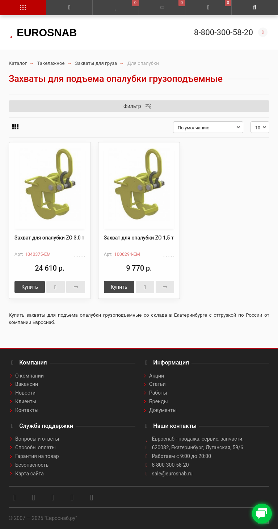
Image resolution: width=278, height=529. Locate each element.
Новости (25, 393)
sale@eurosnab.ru (172, 473)
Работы (158, 393)
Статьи (157, 384)
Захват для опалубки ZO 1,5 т (139, 238)
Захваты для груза (96, 63)
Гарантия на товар (37, 456)
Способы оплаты (35, 447)
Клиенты (25, 401)
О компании (29, 376)
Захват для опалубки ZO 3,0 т (49, 238)
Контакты (26, 410)
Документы (163, 410)
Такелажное (51, 63)
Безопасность (32, 465)
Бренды (158, 401)
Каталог (18, 63)
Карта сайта (29, 473)
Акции (156, 376)
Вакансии (26, 384)
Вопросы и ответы (37, 439)
